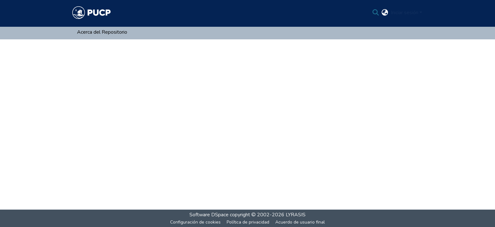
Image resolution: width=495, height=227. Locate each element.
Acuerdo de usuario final (300, 222)
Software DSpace (209, 214)
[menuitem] (385, 12)
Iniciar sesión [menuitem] (404, 12)
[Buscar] (376, 12)
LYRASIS (296, 214)
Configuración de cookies (195, 222)
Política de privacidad (248, 222)
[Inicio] (91, 12)
